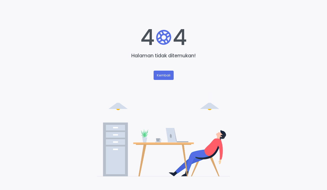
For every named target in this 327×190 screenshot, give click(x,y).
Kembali (163, 75)
